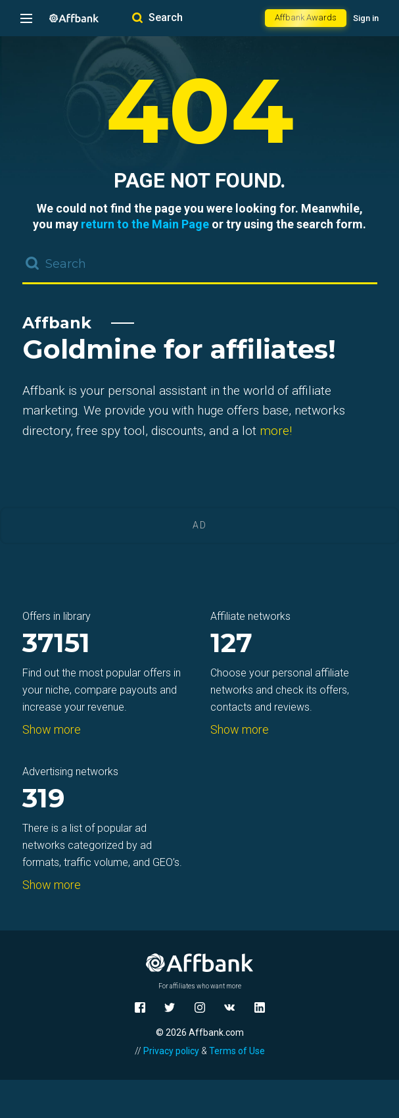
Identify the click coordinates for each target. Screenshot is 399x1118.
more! (276, 430)
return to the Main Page (145, 224)
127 (231, 644)
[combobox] (199, 264)
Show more (51, 729)
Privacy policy (171, 1051)
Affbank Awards (306, 17)
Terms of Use (237, 1051)
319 (43, 799)
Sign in (366, 18)
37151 (56, 644)
